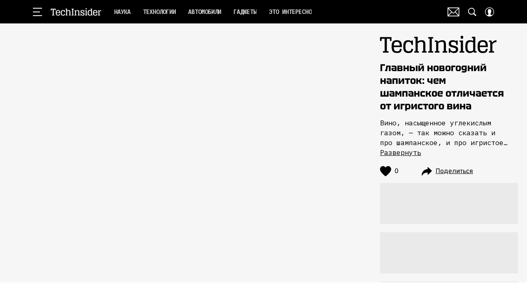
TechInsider (76, 12)
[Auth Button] (489, 11)
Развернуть (400, 152)
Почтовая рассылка (453, 11)
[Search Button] (472, 11)
